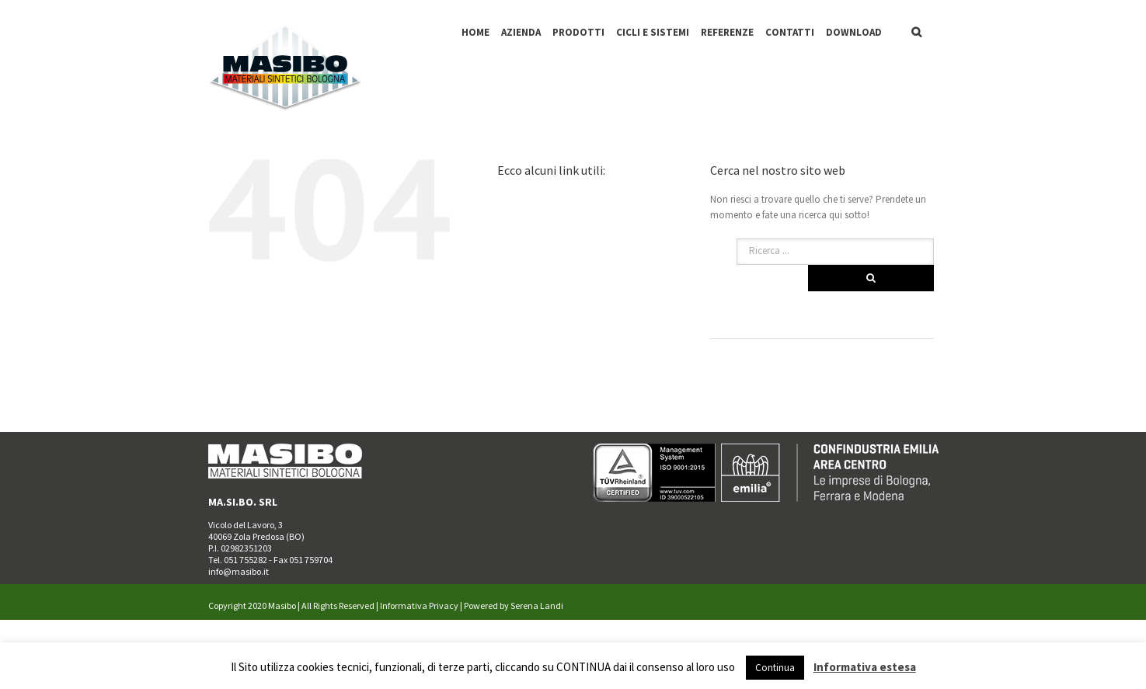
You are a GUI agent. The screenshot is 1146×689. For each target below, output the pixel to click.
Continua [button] (775, 667)
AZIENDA (521, 32)
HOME (475, 32)
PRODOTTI (578, 32)
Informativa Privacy (419, 605)
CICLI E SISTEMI (652, 32)
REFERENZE (727, 32)
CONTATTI (789, 32)
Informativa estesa (864, 666)
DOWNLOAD (854, 32)
